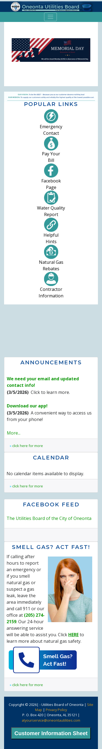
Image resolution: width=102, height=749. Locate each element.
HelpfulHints (51, 233)
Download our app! (27, 406)
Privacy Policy (56, 709)
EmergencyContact (51, 124)
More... (13, 433)
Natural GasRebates (51, 260)
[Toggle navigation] (50, 16)
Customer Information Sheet (51, 733)
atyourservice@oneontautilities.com (51, 720)
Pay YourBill (51, 151)
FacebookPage (51, 178)
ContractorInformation (51, 287)
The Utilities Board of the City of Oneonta (49, 518)
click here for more (27, 445)
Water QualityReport (51, 205)
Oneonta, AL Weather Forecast (51, 330)
